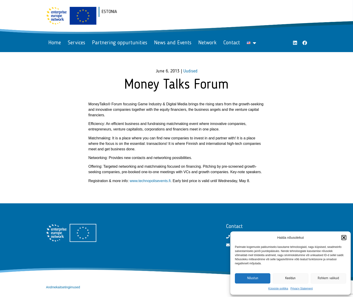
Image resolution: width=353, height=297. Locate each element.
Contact (231, 43)
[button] (344, 237)
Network (207, 43)
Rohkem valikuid (328, 278)
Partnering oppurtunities (119, 43)
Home (54, 43)
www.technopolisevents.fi (150, 181)
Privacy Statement (302, 288)
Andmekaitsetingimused (63, 287)
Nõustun (252, 278)
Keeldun (290, 278)
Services (76, 43)
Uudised (190, 71)
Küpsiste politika (278, 288)
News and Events (172, 43)
